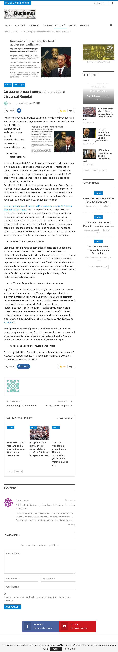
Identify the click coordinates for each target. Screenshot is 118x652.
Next (19, 471)
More (83, 25)
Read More (69, 649)
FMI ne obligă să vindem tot (21, 405)
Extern (47, 25)
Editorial (34, 25)
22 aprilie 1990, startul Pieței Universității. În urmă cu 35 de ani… (98, 114)
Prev (10, 471)
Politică (60, 25)
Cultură (20, 25)
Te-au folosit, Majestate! (59, 405)
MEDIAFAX (9, 322)
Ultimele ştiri (19, 85)
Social (73, 25)
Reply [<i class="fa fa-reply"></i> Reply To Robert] (71, 524)
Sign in (98, 3)
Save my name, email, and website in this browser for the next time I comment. (37, 599)
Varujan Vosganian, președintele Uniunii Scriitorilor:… (98, 250)
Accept (56, 648)
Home (8, 25)
